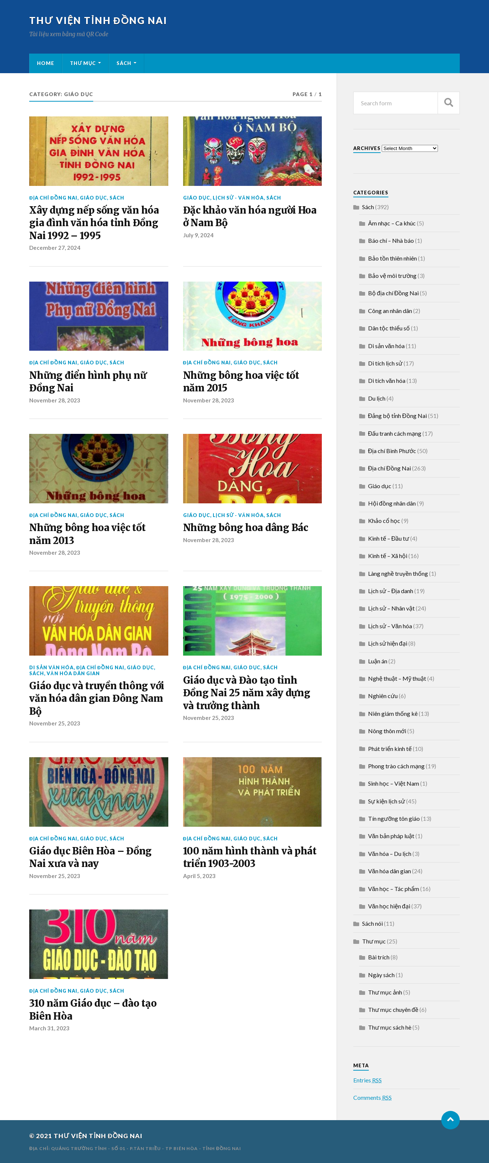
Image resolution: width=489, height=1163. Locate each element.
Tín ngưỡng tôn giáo (394, 818)
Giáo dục (93, 198)
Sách (124, 63)
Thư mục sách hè (389, 1027)
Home (45, 63)
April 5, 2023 (199, 876)
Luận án (377, 660)
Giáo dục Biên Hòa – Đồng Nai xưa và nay (90, 857)
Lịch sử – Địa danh (391, 590)
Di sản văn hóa (51, 667)
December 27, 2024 (54, 247)
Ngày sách (381, 974)
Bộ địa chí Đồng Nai (393, 292)
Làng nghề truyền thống (398, 573)
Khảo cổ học (384, 520)
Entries (367, 1080)
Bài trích (378, 956)
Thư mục (83, 63)
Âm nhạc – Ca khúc (392, 223)
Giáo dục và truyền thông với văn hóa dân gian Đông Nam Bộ (96, 698)
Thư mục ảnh (385, 992)
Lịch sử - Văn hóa (238, 198)
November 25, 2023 (54, 723)
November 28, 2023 (54, 400)
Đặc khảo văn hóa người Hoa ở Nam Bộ (250, 216)
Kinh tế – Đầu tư (388, 538)
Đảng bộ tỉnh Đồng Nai (397, 415)
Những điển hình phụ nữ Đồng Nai (87, 382)
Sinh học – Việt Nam (393, 783)
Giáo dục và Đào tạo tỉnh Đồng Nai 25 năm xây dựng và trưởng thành (246, 693)
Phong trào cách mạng (396, 765)
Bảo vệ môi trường (392, 275)
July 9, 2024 (198, 235)
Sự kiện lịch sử (386, 801)
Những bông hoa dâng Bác (245, 528)
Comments (372, 1097)
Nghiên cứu (383, 695)
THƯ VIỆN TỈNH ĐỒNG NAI (98, 20)
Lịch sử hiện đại (387, 643)
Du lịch (376, 398)
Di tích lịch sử (385, 363)
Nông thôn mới (387, 730)
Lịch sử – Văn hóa (390, 625)
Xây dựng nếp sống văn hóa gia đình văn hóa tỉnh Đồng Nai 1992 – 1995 (94, 223)
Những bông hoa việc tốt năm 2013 (87, 534)
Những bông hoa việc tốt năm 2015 (241, 382)
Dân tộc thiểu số (389, 327)
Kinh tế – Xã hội (387, 555)
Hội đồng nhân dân (392, 503)
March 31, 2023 (49, 1028)
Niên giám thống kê (393, 713)
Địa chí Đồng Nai (53, 198)
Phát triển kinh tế (390, 748)
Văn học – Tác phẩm (393, 888)
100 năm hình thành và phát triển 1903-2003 (250, 857)
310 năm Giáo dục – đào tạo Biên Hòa (92, 1009)
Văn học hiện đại (389, 905)
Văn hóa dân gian (73, 673)
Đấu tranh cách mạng (395, 433)
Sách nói (372, 923)
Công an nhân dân (390, 310)
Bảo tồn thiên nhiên (392, 258)
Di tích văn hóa (386, 380)
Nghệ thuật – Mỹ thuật (397, 678)
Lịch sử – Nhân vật (391, 608)
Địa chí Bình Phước (392, 450)
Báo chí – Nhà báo (391, 240)
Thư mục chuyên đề (393, 1009)
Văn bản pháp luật (391, 835)
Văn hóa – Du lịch (389, 853)
